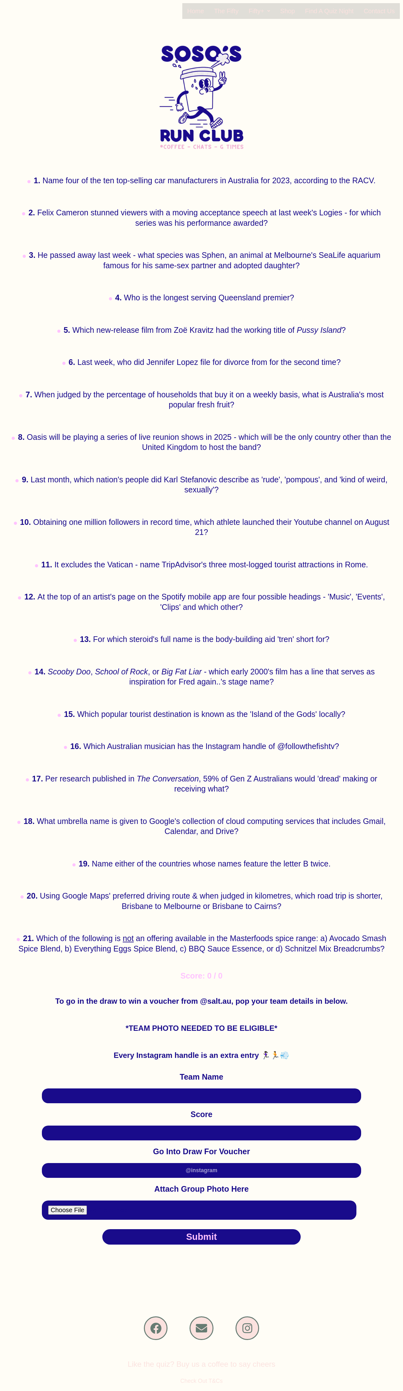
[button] (264, 11)
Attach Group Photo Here (201, 1188)
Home (203, 11)
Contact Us (380, 11)
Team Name (202, 1076)
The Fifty (232, 11)
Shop (292, 11)
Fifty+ (264, 11)
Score (201, 1114)
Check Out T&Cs (201, 1385)
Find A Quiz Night (332, 11)
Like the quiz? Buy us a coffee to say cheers (201, 1368)
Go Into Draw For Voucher (201, 1151)
